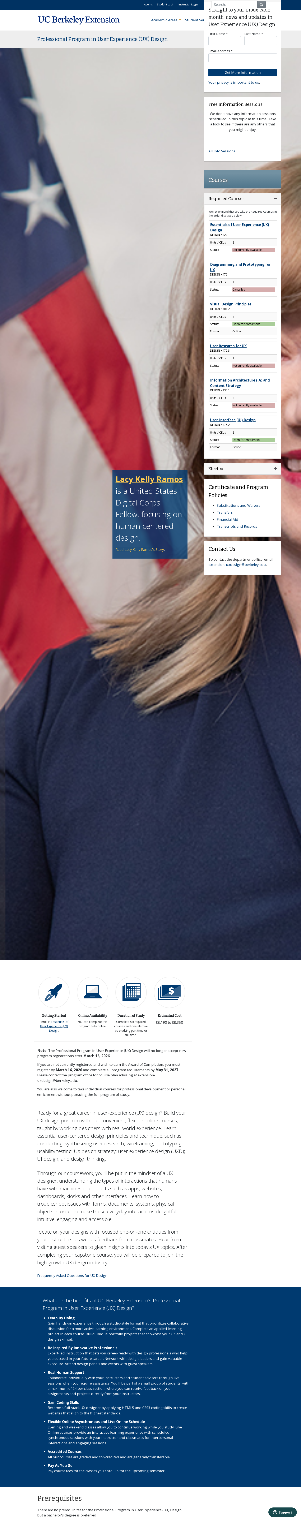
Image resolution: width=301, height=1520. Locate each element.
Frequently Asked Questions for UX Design (72, 1275)
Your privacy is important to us (233, 82)
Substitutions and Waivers (238, 505)
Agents (148, 4)
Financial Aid (227, 519)
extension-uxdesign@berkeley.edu (237, 564)
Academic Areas (164, 20)
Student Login (165, 4)
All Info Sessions (221, 151)
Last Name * (260, 38)
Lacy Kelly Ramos (149, 479)
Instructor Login (188, 4)
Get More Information (243, 72)
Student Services (199, 20)
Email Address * (242, 55)
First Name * (224, 38)
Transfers (225, 512)
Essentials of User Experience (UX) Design (54, 1026)
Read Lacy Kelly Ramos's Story (140, 549)
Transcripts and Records (237, 526)
